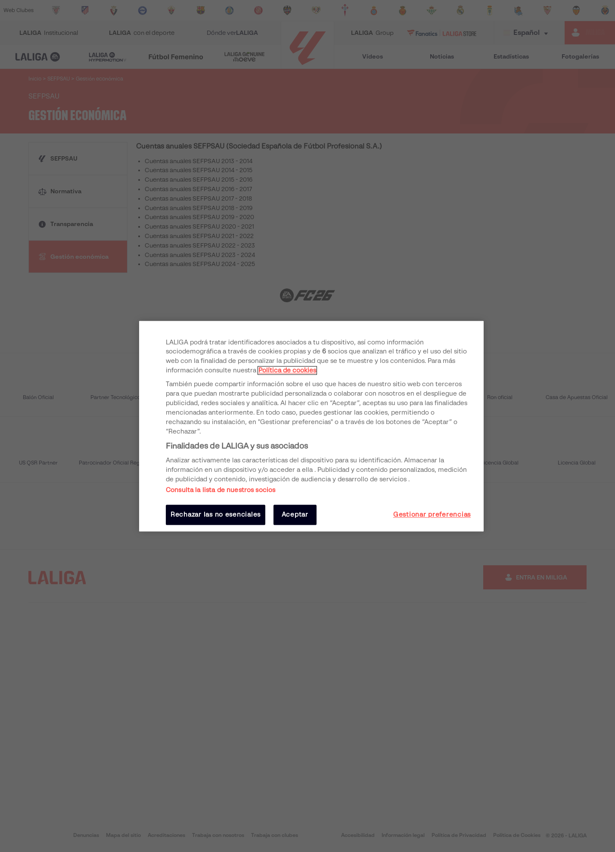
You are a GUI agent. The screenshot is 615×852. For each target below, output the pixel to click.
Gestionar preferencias (432, 514)
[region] (311, 426)
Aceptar (295, 514)
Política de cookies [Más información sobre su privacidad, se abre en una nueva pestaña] (287, 370)
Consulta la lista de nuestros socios (220, 490)
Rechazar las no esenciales (216, 514)
